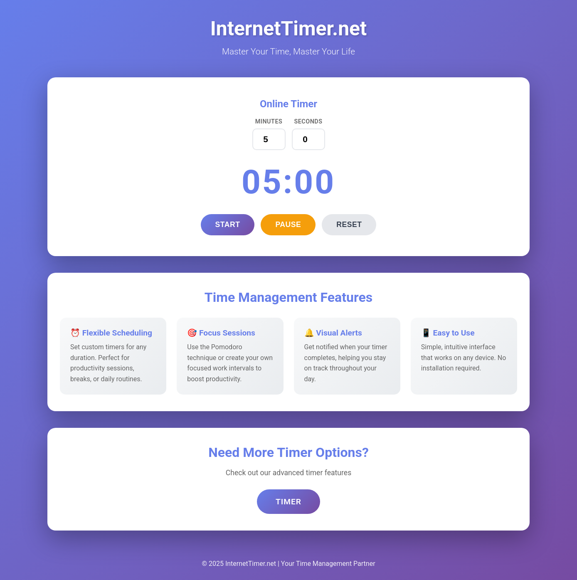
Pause (288, 224)
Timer (288, 501)
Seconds (308, 121)
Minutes (269, 121)
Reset (349, 224)
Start (227, 224)
